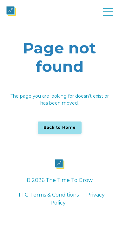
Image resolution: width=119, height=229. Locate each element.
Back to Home (59, 127)
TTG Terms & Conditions (48, 195)
